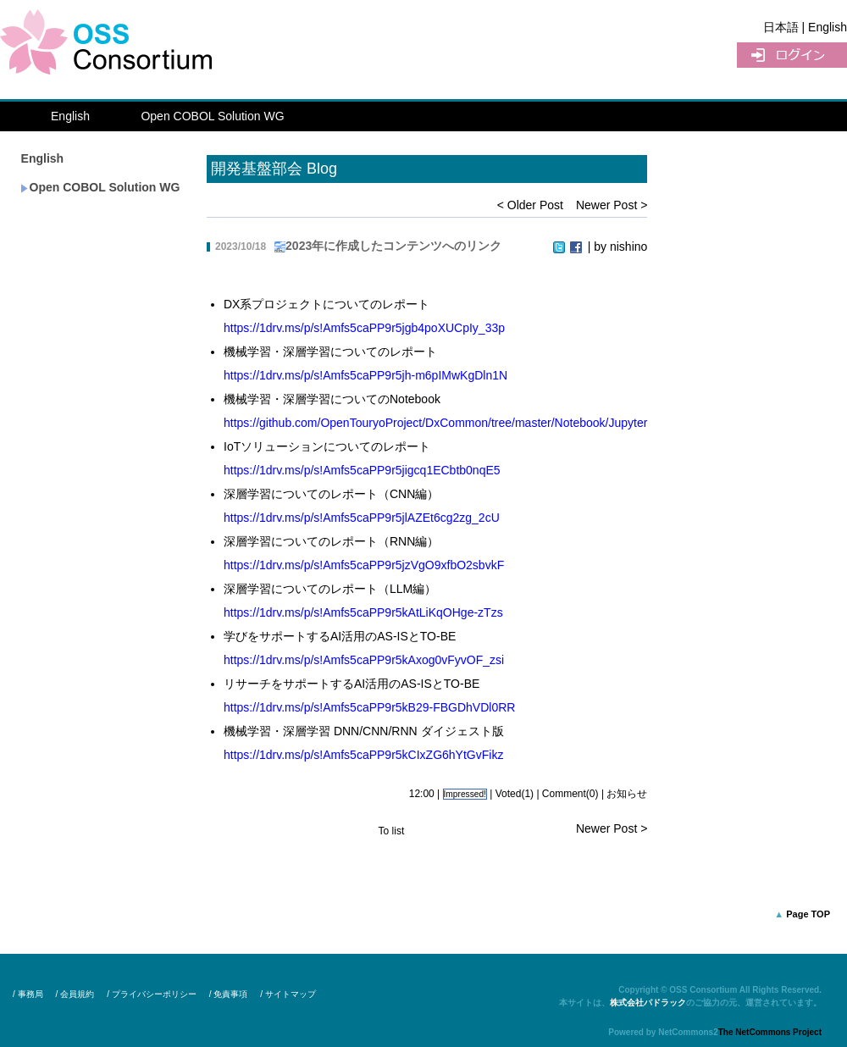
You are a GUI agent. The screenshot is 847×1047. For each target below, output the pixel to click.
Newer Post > (611, 205)
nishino (628, 246)
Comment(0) (570, 794)
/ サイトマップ (288, 994)
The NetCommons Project (770, 1032)
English (70, 116)
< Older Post (530, 205)
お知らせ (626, 794)
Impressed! (465, 794)
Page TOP (808, 914)
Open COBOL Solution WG (212, 116)
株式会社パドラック (648, 1002)
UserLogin (792, 55)
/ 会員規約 (75, 994)
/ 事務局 (28, 994)
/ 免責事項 (228, 994)
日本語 (781, 27)
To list (392, 831)
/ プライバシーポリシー (152, 994)
